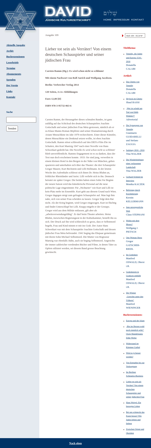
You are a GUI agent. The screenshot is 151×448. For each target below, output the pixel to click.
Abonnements (13, 74)
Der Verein (12, 85)
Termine (10, 68)
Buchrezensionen (15, 56)
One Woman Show (134, 237)
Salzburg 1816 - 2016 (135, 150)
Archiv (10, 51)
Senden (12, 128)
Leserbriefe (12, 62)
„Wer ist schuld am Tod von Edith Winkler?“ (134, 112)
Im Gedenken (132, 254)
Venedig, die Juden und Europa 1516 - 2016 (134, 57)
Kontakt (10, 97)
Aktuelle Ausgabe (15, 45)
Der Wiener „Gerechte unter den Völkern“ (134, 296)
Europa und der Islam (135, 320)
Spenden (11, 79)
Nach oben (75, 443)
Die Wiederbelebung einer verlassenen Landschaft (135, 163)
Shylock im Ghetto (134, 98)
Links (9, 91)
